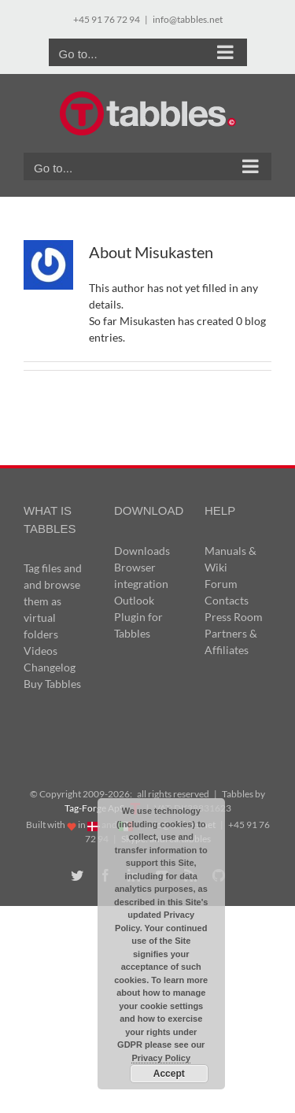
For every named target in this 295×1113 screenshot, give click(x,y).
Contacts (227, 600)
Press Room (234, 616)
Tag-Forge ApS (94, 808)
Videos (40, 650)
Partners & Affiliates (231, 641)
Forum (221, 583)
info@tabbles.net (188, 19)
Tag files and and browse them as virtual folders (53, 601)
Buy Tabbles (52, 683)
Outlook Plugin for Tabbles (138, 616)
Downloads (142, 550)
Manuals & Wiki (230, 559)
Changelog (50, 667)
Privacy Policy (160, 1058)
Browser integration (141, 575)
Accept (169, 1073)
